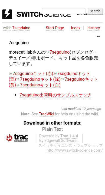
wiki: (7, 28)
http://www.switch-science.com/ (75, 150)
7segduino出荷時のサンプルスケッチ (55, 95)
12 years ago (91, 109)
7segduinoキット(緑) (38, 79)
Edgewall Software (60, 140)
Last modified (71, 109)
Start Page (55, 28)
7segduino (21, 28)
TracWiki (46, 114)
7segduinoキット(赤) (31, 73)
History (93, 28)
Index (76, 28)
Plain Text (52, 129)
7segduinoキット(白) (38, 84)
